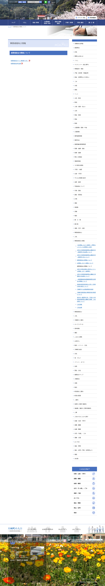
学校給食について (80, 186)
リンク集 (94, 579)
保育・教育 (78, 182)
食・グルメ (78, 358)
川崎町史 (77, 379)
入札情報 (79, 304)
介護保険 (77, 131)
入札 (76, 236)
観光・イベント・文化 (81, 345)
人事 (76, 412)
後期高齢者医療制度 (80, 144)
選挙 (76, 203)
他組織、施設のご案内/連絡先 (83, 408)
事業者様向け (78, 232)
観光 (76, 387)
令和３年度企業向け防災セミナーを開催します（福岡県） (86, 270)
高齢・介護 (78, 437)
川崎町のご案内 (79, 320)
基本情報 (77, 328)
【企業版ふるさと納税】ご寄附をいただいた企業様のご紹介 (86, 246)
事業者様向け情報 (80, 241)
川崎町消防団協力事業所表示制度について (86, 293)
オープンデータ (79, 324)
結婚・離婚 (78, 429)
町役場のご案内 (79, 391)
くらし (76, 60)
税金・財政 (78, 115)
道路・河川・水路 (80, 228)
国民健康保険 (78, 136)
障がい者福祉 (78, 157)
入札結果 (79, 307)
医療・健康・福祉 (80, 148)
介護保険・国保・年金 (81, 127)
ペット (76, 94)
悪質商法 (77, 47)
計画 (76, 199)
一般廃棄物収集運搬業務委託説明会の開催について (86, 280)
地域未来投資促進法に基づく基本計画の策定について (86, 285)
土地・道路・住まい (80, 106)
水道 (76, 85)
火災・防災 (78, 98)
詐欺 (76, 52)
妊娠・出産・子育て (80, 421)
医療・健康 (78, 152)
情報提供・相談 (79, 68)
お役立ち (77, 341)
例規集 (76, 207)
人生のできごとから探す (81, 416)
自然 (76, 366)
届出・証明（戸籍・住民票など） (84, 450)
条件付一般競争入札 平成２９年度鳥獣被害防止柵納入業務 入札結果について (86, 299)
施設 (76, 332)
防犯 (76, 102)
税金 (76, 119)
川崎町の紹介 (78, 349)
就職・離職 (78, 425)
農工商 (76, 224)
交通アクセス (86, 579)
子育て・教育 (78, 169)
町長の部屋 (78, 395)
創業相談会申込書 (16, 63)
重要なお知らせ (79, 56)
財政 (76, 123)
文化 (76, 353)
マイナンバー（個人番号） (82, 64)
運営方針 (53, 2)
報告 (76, 215)
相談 (76, 454)
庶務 (76, 211)
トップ (9, 26)
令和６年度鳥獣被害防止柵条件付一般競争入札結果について (86, 251)
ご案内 (76, 400)
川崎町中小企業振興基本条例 (85, 289)
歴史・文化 (78, 370)
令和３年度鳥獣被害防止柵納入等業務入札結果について (86, 275)
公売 (76, 110)
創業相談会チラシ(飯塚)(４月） (19, 60)
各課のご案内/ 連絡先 (80, 404)
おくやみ (77, 442)
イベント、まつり (80, 362)
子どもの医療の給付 (80, 178)
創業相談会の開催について (84, 260)
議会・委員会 (78, 194)
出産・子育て (78, 173)
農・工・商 (78, 220)
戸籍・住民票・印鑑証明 (81, 73)
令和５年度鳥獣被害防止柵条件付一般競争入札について (86, 256)
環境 (76, 89)
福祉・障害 (78, 446)
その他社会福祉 (79, 165)
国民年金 (77, 140)
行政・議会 (78, 190)
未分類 (76, 458)
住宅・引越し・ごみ (80, 433)
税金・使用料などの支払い (82, 77)
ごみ (76, 81)
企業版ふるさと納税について (85, 263)
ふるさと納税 (78, 337)
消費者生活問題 (79, 43)
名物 (76, 383)
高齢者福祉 (78, 161)
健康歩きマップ (79, 374)
